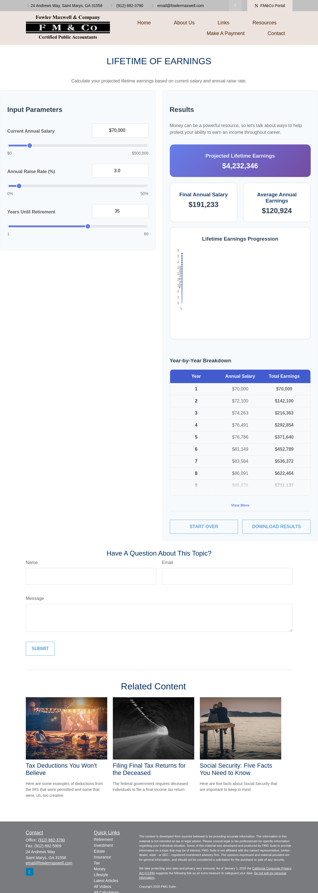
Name (32, 562)
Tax (97, 863)
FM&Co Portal (270, 5)
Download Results (276, 526)
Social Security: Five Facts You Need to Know (236, 769)
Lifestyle (101, 875)
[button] (144, 22)
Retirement (103, 839)
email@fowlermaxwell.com (177, 5)
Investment (103, 845)
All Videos (102, 886)
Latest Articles (106, 880)
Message (35, 598)
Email (167, 562)
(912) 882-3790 (126, 5)
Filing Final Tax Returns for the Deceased (149, 769)
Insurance (102, 857)
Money (100, 869)
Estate (99, 851)
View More (240, 505)
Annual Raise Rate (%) (31, 171)
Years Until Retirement (31, 212)
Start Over (203, 526)
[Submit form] (40, 649)
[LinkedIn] (235, 5)
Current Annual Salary (30, 131)
